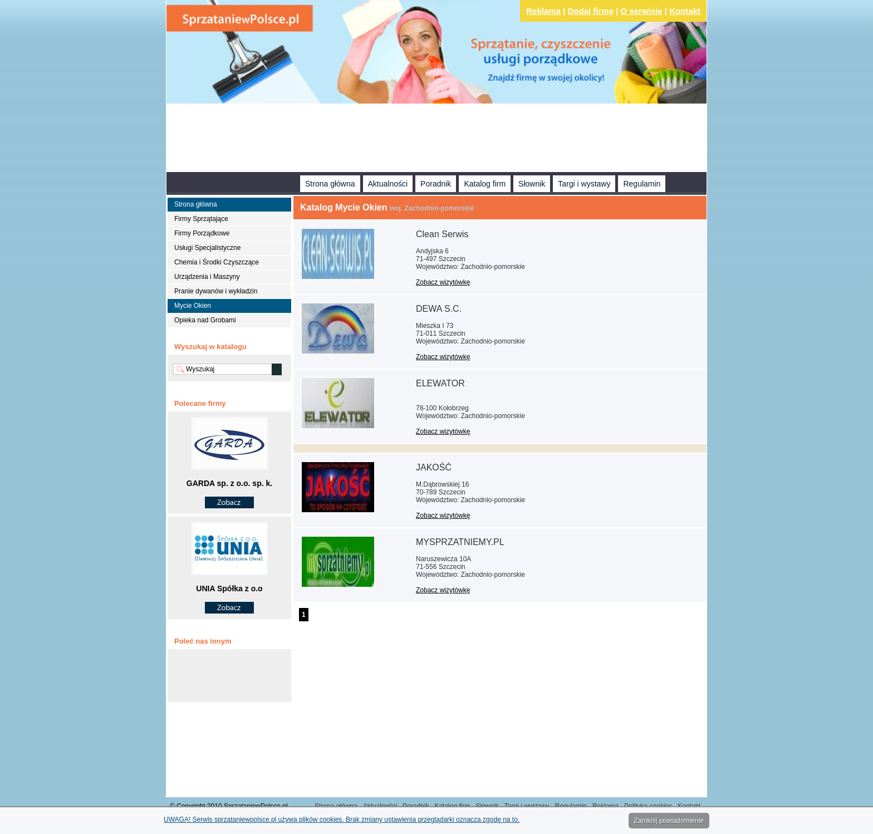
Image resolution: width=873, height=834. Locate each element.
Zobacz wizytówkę (443, 282)
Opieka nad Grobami (205, 320)
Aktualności (388, 183)
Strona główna (330, 183)
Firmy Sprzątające (201, 219)
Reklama (543, 11)
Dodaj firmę (591, 11)
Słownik (531, 183)
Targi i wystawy (584, 183)
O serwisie (642, 11)
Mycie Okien (192, 306)
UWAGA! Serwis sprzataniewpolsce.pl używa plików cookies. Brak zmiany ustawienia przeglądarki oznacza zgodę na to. (341, 819)
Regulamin (641, 183)
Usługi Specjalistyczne (207, 248)
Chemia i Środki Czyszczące (216, 262)
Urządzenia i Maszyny (206, 277)
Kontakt (684, 11)
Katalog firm (485, 183)
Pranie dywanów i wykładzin (215, 291)
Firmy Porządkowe (201, 233)
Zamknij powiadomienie (669, 821)
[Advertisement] (436, 139)
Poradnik (435, 183)
